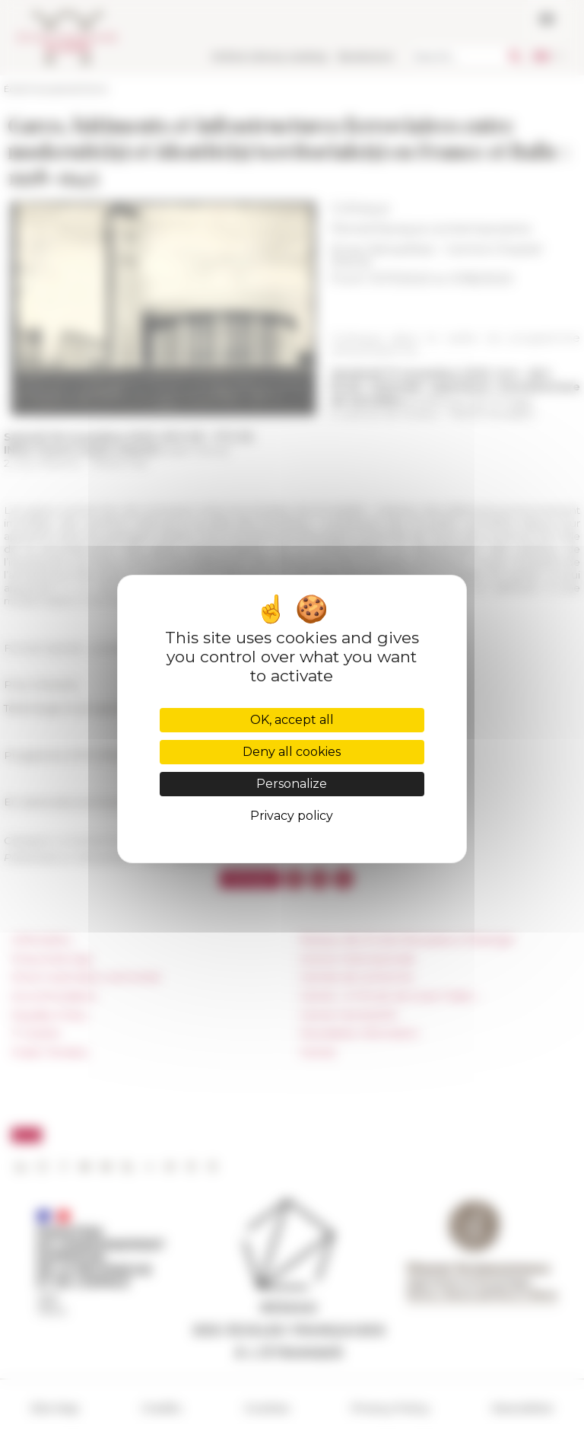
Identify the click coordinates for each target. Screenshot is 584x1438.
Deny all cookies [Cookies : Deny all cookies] (292, 752)
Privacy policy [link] (291, 815)
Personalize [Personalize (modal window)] (291, 783)
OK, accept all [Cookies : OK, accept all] (292, 720)
